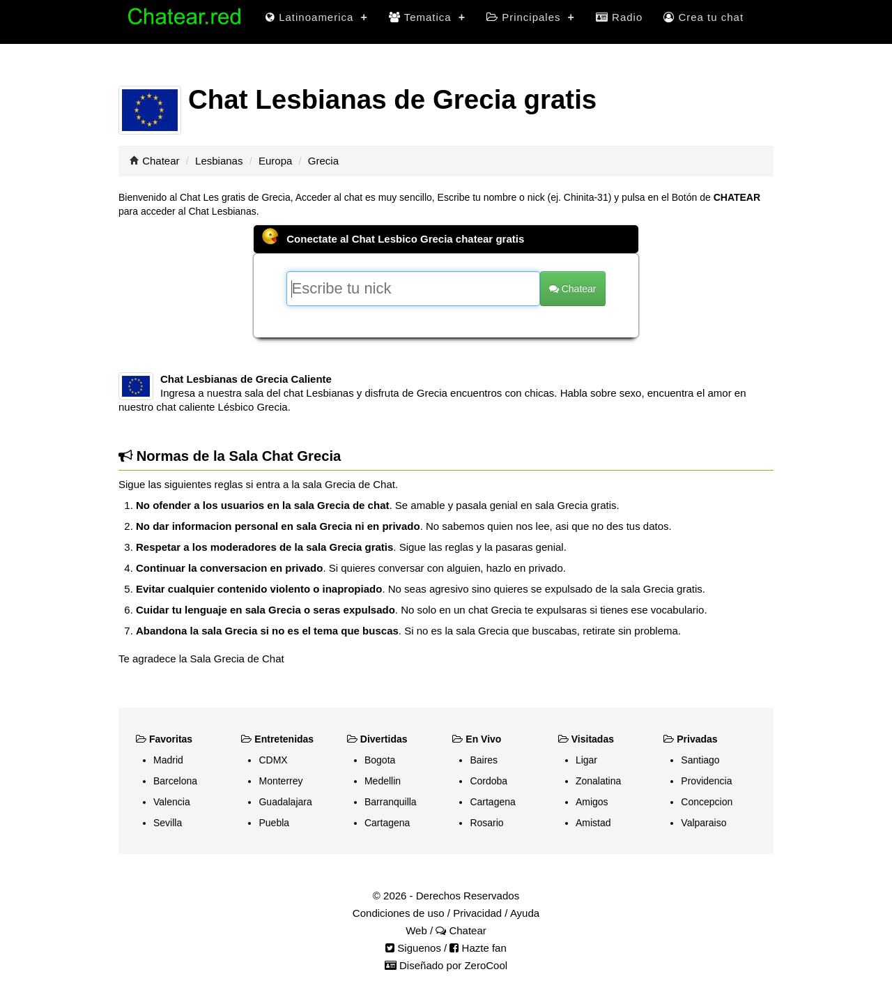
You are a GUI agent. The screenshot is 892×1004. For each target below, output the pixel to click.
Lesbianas (219, 161)
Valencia (171, 801)
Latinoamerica (317, 17)
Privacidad (477, 913)
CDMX (273, 760)
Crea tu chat (703, 17)
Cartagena (387, 822)
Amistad (593, 822)
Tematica (427, 17)
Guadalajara (285, 801)
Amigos (592, 801)
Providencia (706, 780)
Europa (275, 161)
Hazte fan (477, 948)
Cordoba (488, 780)
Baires (484, 760)
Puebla (274, 822)
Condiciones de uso (399, 913)
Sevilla (167, 822)
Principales (530, 17)
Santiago (700, 760)
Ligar (586, 760)
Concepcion (706, 801)
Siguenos (413, 948)
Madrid (168, 760)
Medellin (382, 780)
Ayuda (524, 913)
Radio (619, 17)
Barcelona (175, 780)
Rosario (486, 822)
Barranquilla (390, 801)
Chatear (160, 161)
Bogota (379, 760)
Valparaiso (703, 822)
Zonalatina (598, 780)
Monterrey (280, 780)
